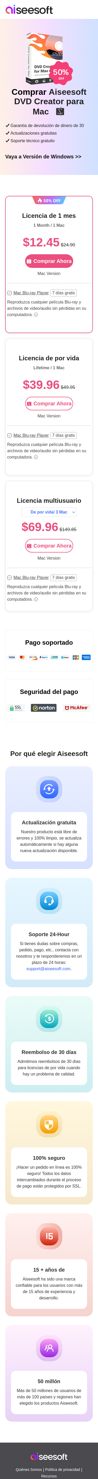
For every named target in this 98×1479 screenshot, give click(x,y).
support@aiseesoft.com (48, 969)
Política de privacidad (62, 1469)
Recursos (49, 1476)
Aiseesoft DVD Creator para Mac (50, 101)
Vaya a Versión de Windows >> (43, 156)
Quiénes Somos (29, 1469)
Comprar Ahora (49, 403)
